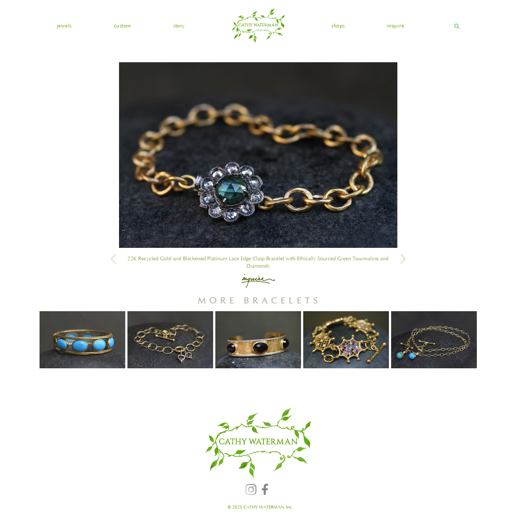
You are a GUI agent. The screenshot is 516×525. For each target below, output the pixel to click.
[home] (258, 25)
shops (338, 26)
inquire (396, 26)
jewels (64, 26)
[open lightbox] (258, 155)
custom (122, 26)
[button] (64, 26)
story (179, 26)
